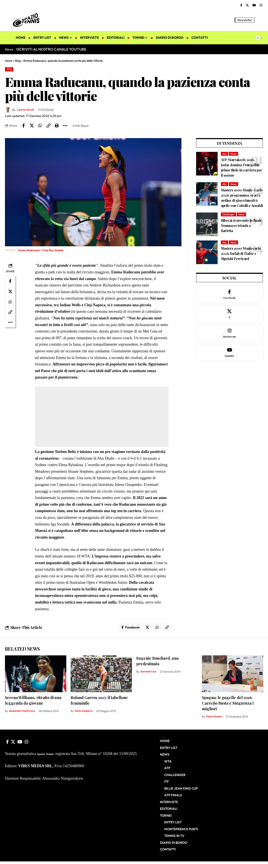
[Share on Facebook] (24, 127)
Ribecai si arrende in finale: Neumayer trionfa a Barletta (242, 227)
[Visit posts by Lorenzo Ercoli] (8, 111)
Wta (10, 69)
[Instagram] (261, 5)
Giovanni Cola (149, 674)
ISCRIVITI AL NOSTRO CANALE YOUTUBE (51, 49)
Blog (19, 61)
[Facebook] (241, 5)
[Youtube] (229, 360)
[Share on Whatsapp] (42, 127)
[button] (260, 20)
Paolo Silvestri (215, 719)
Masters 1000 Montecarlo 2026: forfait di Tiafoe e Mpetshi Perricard (241, 255)
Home (9, 61)
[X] (247, 5)
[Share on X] (33, 127)
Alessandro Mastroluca (24, 713)
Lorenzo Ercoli (27, 110)
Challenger (229, 216)
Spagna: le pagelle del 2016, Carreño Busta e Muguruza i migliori (228, 706)
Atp (225, 155)
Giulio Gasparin (84, 713)
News (234, 155)
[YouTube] (254, 5)
